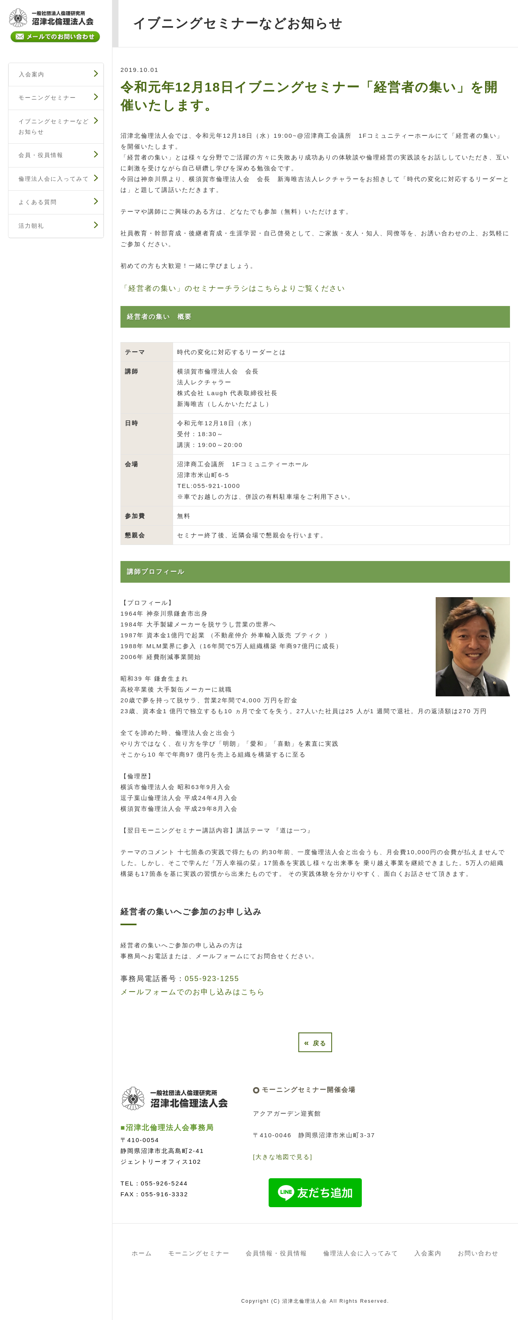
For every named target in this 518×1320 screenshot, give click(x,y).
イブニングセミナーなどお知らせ (53, 126)
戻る (315, 1042)
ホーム (142, 1253)
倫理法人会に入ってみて (53, 178)
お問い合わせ (478, 1253)
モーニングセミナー (47, 97)
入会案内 (32, 74)
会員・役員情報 (40, 155)
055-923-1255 (212, 979)
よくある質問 (37, 202)
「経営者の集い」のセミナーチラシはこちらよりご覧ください (232, 288)
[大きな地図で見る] (282, 1156)
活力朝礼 (31, 225)
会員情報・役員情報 (276, 1253)
